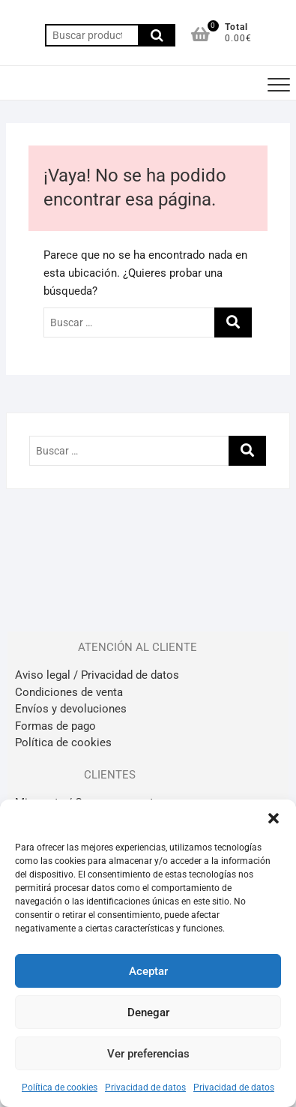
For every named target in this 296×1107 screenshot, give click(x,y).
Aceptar (148, 971)
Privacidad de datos (145, 1087)
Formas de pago (55, 726)
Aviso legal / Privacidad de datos (97, 675)
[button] (273, 818)
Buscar (156, 35)
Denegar (148, 1012)
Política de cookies (59, 1087)
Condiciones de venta (69, 692)
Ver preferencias (148, 1053)
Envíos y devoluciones (71, 709)
